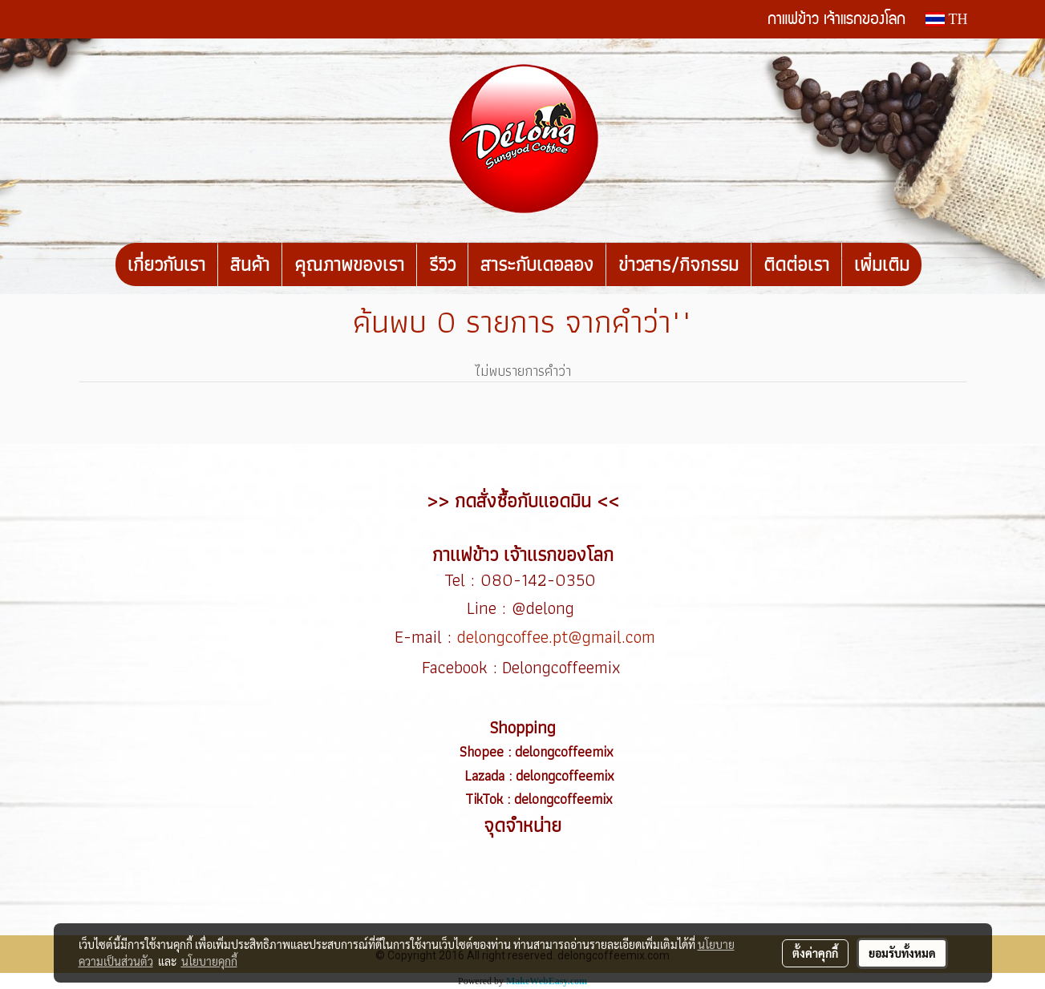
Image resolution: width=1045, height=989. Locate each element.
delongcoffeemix (566, 751)
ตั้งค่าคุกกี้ (815, 953)
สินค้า (249, 264)
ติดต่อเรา (796, 264)
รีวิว (442, 264)
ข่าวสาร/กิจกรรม (678, 264)
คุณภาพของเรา (349, 264)
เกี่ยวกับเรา (166, 264)
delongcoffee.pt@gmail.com (556, 637)
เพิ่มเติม (881, 264)
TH (946, 19)
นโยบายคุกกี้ (209, 961)
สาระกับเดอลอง (536, 264)
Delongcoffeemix (564, 667)
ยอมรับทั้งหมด (902, 953)
